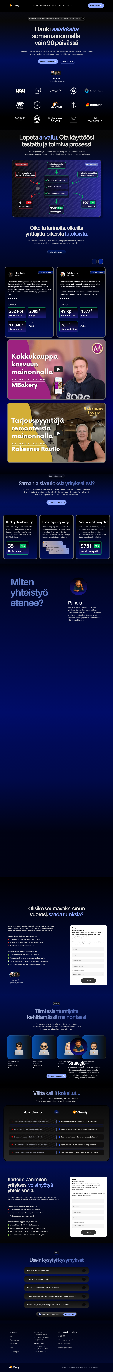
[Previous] (94, 261)
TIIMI (54, 6)
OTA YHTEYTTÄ (68, 6)
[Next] (100, 261)
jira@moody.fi (39, 1340)
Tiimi (11, 1348)
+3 (35, 1337)
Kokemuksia (14, 1340)
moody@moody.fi (65, 1348)
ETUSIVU (35, 6)
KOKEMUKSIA (45, 6)
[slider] (56, 188)
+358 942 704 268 (41, 1349)
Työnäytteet (14, 1344)
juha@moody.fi (40, 1351)
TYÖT (59, 6)
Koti (11, 1336)
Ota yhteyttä (14, 1352)
